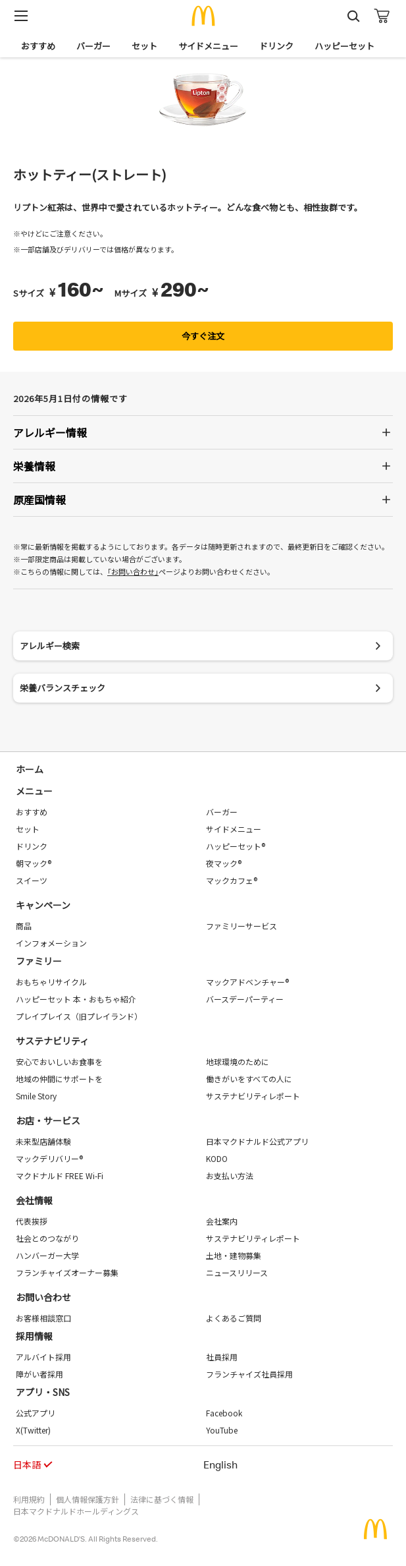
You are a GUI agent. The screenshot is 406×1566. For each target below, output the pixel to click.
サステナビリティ (52, 1040)
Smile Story (36, 1095)
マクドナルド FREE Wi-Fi (59, 1175)
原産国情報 (39, 500)
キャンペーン (43, 905)
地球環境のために (237, 1061)
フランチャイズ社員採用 (249, 1373)
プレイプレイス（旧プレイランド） (79, 1016)
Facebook (224, 1412)
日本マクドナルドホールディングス (76, 1511)
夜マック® (223, 863)
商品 (24, 925)
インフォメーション (51, 942)
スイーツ (31, 880)
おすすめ (38, 46)
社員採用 (222, 1356)
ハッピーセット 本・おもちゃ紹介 (76, 998)
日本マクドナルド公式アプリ (257, 1141)
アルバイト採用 (43, 1356)
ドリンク (276, 46)
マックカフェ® (231, 880)
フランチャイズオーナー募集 (67, 1272)
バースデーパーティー (245, 998)
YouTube (222, 1430)
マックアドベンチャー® (247, 981)
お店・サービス (48, 1120)
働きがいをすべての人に (249, 1078)
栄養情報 (34, 466)
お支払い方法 (229, 1175)
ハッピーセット (344, 46)
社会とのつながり (47, 1238)
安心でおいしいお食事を (59, 1061)
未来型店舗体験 (43, 1141)
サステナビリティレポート (253, 1095)
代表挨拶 (31, 1221)
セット (144, 46)
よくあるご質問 (233, 1317)
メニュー (34, 791)
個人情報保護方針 (87, 1499)
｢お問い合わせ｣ (133, 571)
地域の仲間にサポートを (59, 1078)
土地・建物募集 (233, 1255)
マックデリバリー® (49, 1158)
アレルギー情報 (50, 432)
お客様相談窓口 (43, 1317)
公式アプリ (35, 1412)
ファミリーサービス (241, 925)
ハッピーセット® (235, 846)
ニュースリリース (237, 1272)
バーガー (93, 46)
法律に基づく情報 (161, 1499)
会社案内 (222, 1221)
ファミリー (39, 961)
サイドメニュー (208, 46)
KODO (217, 1158)
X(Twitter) (33, 1430)
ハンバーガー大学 (47, 1255)
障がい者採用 (39, 1373)
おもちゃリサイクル (51, 981)
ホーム (29, 769)
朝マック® (33, 863)
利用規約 (29, 1499)
